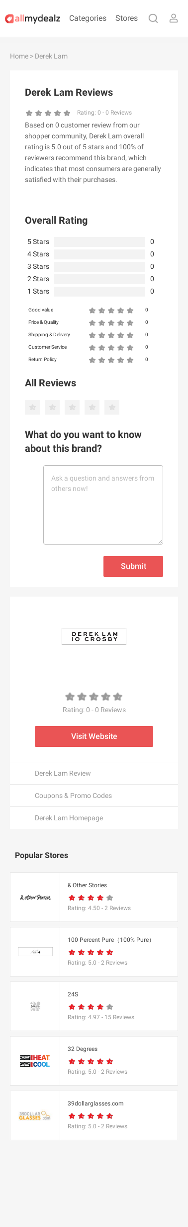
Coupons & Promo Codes (73, 795)
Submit (133, 566)
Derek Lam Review (63, 773)
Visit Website (94, 736)
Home (19, 56)
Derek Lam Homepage (69, 818)
